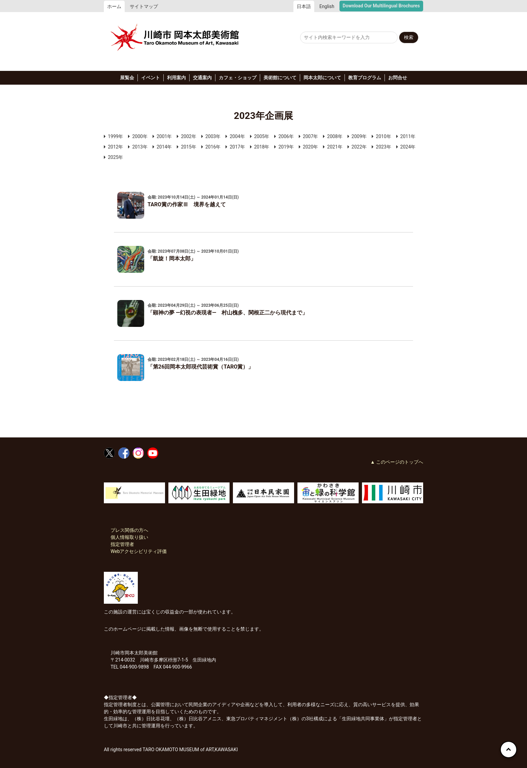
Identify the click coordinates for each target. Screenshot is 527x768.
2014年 (164, 147)
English (326, 6)
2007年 (310, 136)
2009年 (359, 136)
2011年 (407, 136)
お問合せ (397, 77)
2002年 (188, 136)
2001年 (164, 136)
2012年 (115, 147)
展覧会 (127, 77)
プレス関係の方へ (129, 530)
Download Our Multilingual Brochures (381, 5)
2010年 (383, 136)
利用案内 (176, 77)
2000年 (139, 136)
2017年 (237, 147)
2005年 (261, 136)
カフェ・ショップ (237, 77)
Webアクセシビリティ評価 (139, 551)
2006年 (285, 136)
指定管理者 (122, 544)
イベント (150, 77)
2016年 (212, 147)
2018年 (261, 147)
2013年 (139, 147)
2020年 (310, 147)
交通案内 (202, 77)
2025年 (115, 157)
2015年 (188, 147)
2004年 (237, 136)
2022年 (359, 147)
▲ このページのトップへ (396, 462)
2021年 (334, 147)
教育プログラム (364, 77)
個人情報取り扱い (129, 537)
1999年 (115, 136)
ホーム (114, 6)
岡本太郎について (322, 77)
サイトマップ (144, 6)
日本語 (304, 6)
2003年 (212, 136)
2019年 (285, 147)
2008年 (334, 136)
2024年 (407, 147)
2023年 (383, 147)
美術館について (280, 77)
